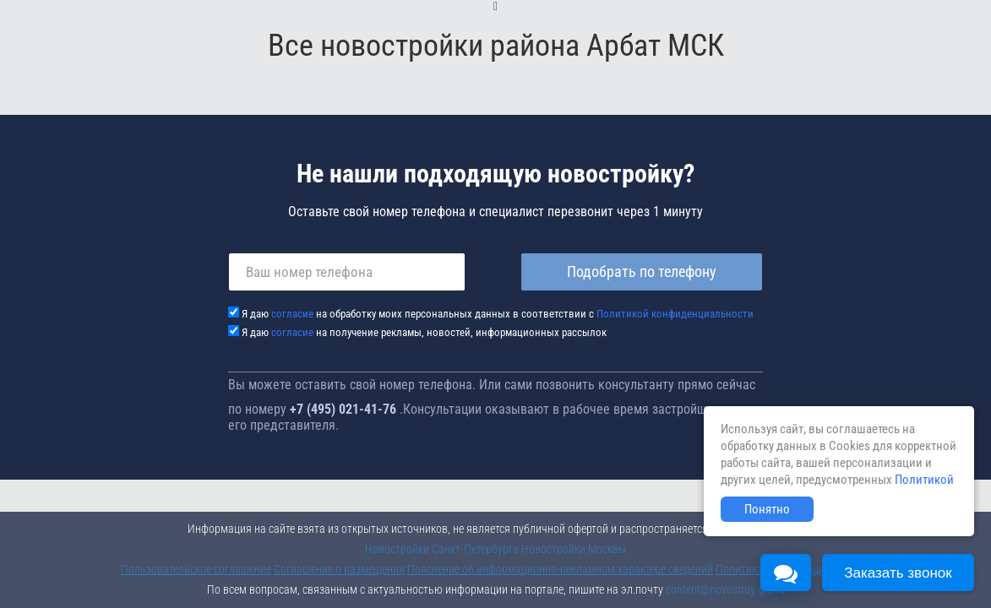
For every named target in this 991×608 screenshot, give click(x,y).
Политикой (924, 479)
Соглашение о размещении (339, 569)
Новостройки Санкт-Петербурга (442, 549)
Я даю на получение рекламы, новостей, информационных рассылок (424, 332)
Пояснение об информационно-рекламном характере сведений (560, 569)
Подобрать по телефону (641, 271)
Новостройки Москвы (573, 549)
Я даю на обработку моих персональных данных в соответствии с (498, 313)
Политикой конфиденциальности (675, 313)
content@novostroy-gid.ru (725, 589)
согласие (292, 313)
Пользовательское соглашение (196, 569)
